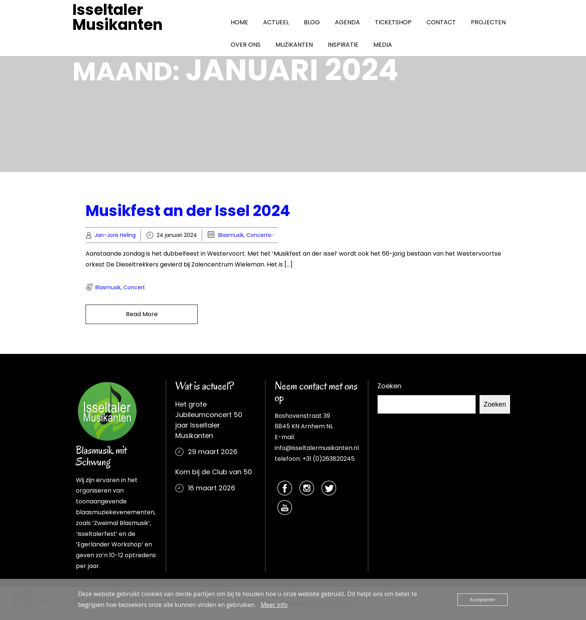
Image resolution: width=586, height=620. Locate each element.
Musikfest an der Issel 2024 (188, 210)
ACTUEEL (276, 22)
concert (134, 287)
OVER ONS (245, 44)
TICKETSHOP (393, 22)
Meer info (274, 605)
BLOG (312, 22)
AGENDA (347, 22)
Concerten (260, 235)
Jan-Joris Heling (115, 235)
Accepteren (482, 599)
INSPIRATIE (343, 44)
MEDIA (382, 44)
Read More (142, 314)
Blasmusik (231, 235)
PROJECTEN (488, 22)
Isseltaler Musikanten (118, 17)
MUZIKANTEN (294, 44)
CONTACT (441, 22)
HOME (239, 22)
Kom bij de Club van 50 (213, 471)
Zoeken (389, 386)
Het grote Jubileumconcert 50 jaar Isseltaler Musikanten (208, 420)
